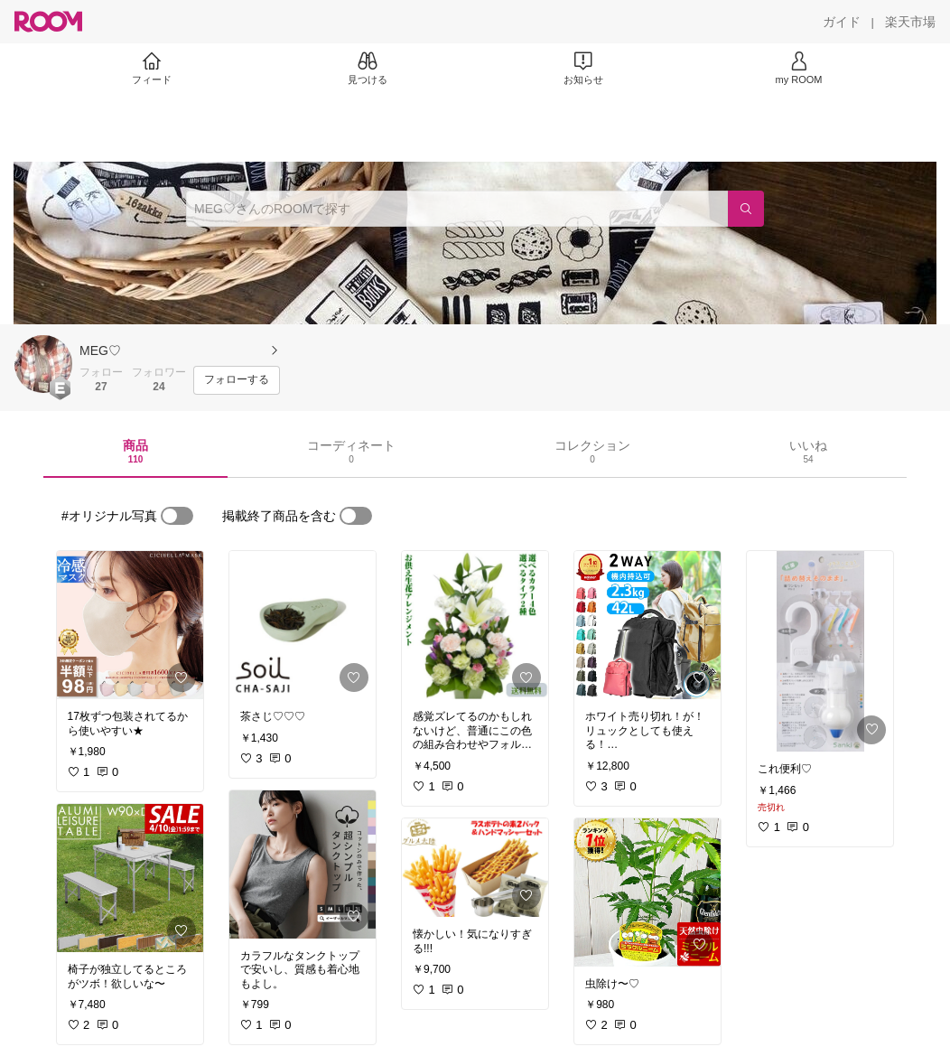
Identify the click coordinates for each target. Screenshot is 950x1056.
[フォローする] (236, 380)
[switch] (177, 516)
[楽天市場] (910, 22)
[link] (130, 625)
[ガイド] (842, 22)
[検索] (746, 209)
